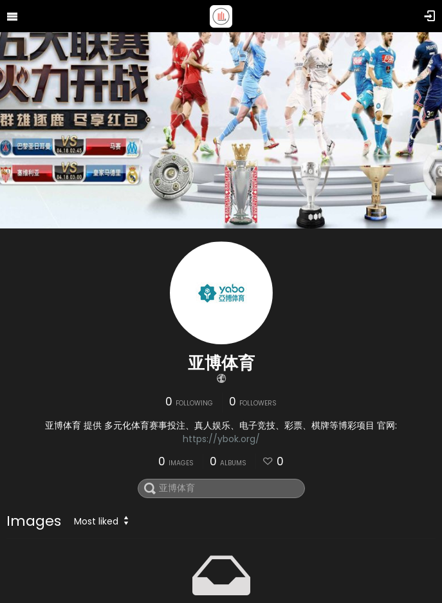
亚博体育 (221, 363)
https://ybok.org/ (221, 438)
